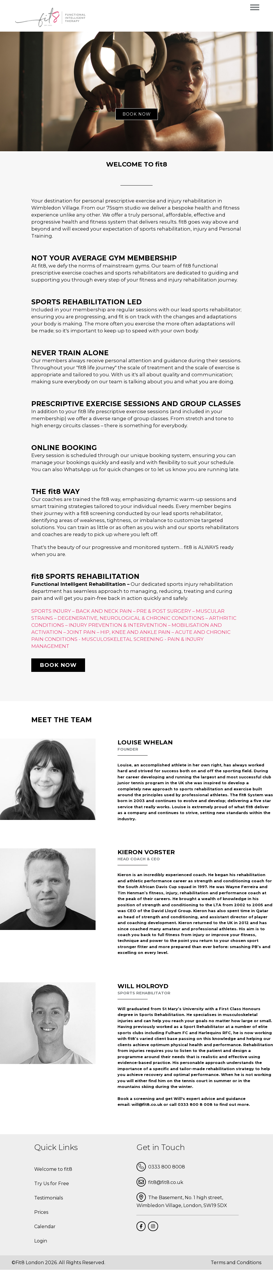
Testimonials (48, 1198)
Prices (41, 1212)
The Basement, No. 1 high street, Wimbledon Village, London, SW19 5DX (181, 1200)
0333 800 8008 (160, 1166)
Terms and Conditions (236, 1262)
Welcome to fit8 (53, 1169)
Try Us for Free (51, 1183)
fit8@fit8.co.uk (159, 1182)
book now (136, 114)
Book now (58, 665)
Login (40, 1241)
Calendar (45, 1226)
